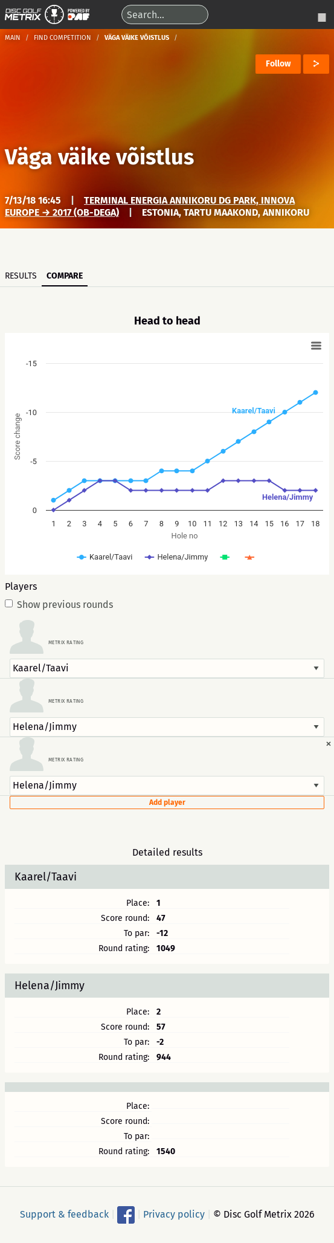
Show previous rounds (59, 604)
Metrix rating (65, 643)
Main (13, 38)
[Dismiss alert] (329, 743)
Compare (65, 276)
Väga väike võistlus (99, 157)
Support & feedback (64, 1213)
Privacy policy (174, 1213)
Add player (167, 802)
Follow (278, 64)
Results (21, 276)
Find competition (62, 38)
